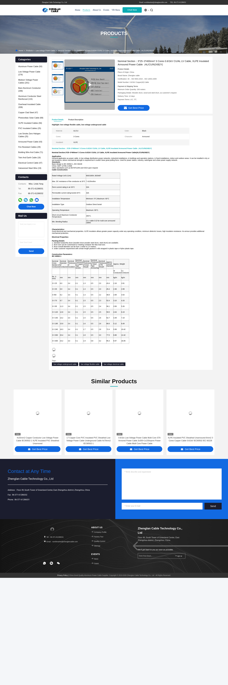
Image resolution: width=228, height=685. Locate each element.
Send (213, 506)
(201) (28, 81)
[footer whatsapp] (44, 563)
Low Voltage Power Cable (45, 51)
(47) (28, 112)
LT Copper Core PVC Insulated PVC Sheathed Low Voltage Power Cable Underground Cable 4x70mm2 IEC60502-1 (88, 441)
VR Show (116, 10)
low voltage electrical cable (114, 364)
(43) (30, 142)
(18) (29, 158)
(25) (29, 128)
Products (86, 10)
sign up (178, 556)
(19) (29, 168)
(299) (29, 89)
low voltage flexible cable (90, 364)
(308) (29, 105)
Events (106, 10)
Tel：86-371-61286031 (54, 537)
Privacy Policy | (63, 575)
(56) (30, 123)
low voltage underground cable (65, 364)
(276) (29, 73)
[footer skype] (51, 563)
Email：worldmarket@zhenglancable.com (61, 542)
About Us (97, 10)
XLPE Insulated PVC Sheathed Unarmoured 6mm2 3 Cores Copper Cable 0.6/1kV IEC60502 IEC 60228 (190, 439)
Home (77, 10)
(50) (30, 66)
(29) (29, 147)
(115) (29, 97)
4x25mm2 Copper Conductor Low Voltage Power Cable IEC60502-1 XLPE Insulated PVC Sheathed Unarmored (37, 441)
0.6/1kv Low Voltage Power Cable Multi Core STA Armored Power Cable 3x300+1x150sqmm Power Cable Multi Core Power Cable (139, 441)
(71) (30, 152)
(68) (30, 118)
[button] (16, 419)
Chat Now (132, 10)
